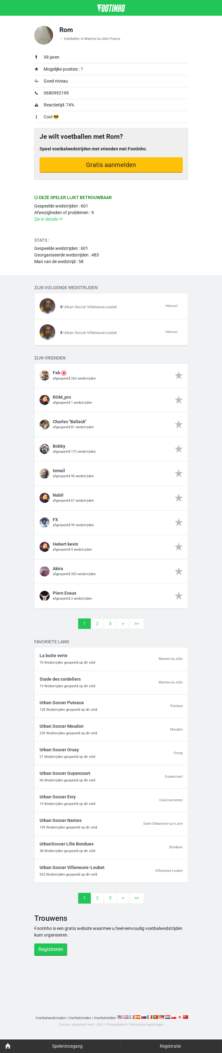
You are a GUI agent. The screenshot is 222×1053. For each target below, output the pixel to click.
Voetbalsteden (79, 1018)
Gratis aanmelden (111, 165)
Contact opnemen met (76, 1025)
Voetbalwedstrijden (50, 1018)
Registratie (170, 1046)
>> (136, 623)
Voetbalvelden (105, 1018)
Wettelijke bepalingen (147, 1025)
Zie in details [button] (48, 219)
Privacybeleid (116, 1025)
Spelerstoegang (67, 1046)
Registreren (50, 950)
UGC (99, 1025)
